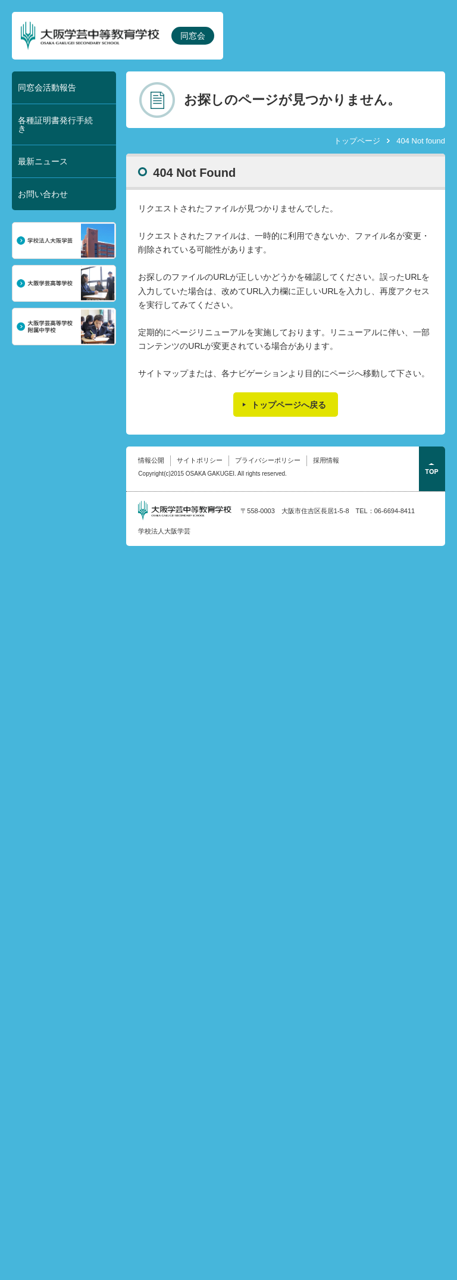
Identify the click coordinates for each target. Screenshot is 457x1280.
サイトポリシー (200, 460)
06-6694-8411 (394, 510)
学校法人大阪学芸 (164, 531)
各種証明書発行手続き (55, 124)
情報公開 (151, 460)
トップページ (357, 141)
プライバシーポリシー (268, 460)
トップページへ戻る (288, 405)
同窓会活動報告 (47, 87)
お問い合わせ (43, 194)
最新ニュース (43, 161)
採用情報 (326, 460)
